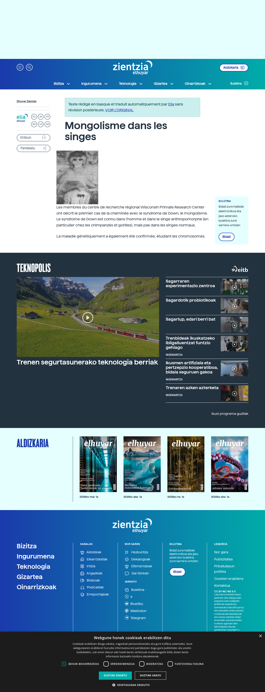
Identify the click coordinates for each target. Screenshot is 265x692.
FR (47, 116)
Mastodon (136, 611)
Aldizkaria (234, 68)
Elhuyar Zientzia (26, 101)
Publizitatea (223, 559)
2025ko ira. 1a (175, 496)
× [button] (260, 636)
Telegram (135, 618)
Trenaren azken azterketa (192, 387)
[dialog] (132, 662)
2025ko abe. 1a (133, 496)
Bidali (226, 237)
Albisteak (90, 552)
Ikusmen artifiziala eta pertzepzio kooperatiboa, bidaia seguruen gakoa (192, 367)
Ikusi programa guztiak (229, 414)
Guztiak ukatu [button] (150, 675)
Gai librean (137, 573)
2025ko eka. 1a (220, 496)
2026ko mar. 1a (89, 496)
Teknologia (33, 566)
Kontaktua (222, 586)
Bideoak (90, 580)
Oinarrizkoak (36, 587)
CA (40, 124)
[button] (20, 67)
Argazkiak (91, 573)
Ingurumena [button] (94, 84)
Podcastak (92, 587)
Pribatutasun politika (224, 569)
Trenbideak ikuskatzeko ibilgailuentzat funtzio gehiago (190, 343)
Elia (171, 104)
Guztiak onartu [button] (115, 675)
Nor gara (221, 552)
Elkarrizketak (93, 559)
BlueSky (134, 604)
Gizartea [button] (164, 84)
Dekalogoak (137, 559)
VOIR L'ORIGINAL (119, 110)
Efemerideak (138, 566)
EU (34, 116)
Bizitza (27, 546)
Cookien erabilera (228, 579)
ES (40, 116)
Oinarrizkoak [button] (198, 84)
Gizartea (30, 576)
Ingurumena (36, 556)
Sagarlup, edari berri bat (190, 319)
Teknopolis (34, 267)
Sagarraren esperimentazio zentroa (190, 283)
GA (47, 124)
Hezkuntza (136, 552)
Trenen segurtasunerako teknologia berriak (87, 362)
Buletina (239, 83)
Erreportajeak (94, 594)
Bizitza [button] (62, 84)
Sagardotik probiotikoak (191, 300)
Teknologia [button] (131, 84)
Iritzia (87, 566)
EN (34, 124)
